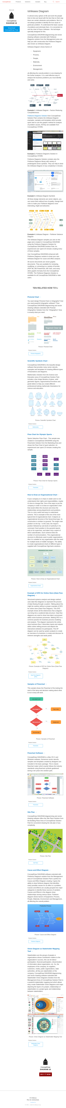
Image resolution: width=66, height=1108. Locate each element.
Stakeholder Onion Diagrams (35, 1044)
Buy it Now (45, 1074)
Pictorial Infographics (36, 353)
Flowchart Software (35, 753)
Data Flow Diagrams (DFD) (36, 676)
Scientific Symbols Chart (37, 361)
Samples (37, 2)
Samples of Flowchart (36, 684)
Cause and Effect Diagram (38, 870)
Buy (45, 2)
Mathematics (36, 427)
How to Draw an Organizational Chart (42, 495)
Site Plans (35, 862)
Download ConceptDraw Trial (11, 29)
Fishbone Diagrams (35, 941)
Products (18, 2)
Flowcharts (35, 487)
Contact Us (33, 1102)
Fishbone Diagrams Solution (37, 116)
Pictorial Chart (33, 297)
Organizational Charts (35, 585)
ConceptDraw (6, 2)
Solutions (27, 2)
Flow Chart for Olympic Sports (40, 434)
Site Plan (31, 812)
